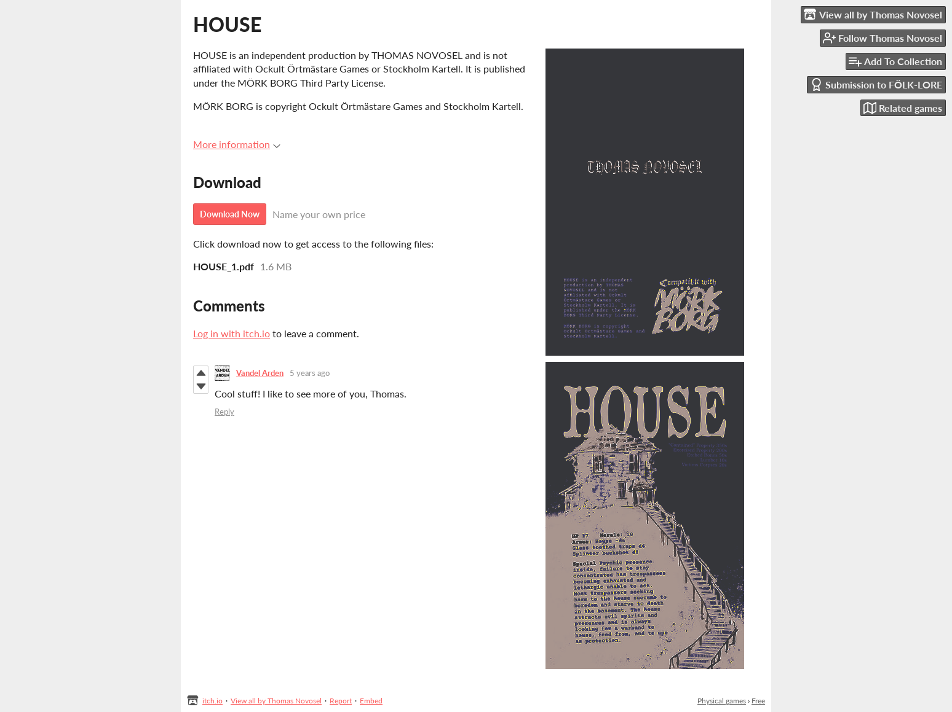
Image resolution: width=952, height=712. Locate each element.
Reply (224, 412)
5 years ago (310, 373)
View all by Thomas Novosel (276, 700)
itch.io (212, 700)
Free (758, 700)
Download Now (230, 214)
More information (236, 144)
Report (341, 700)
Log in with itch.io (231, 333)
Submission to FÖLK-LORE (876, 84)
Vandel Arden (260, 373)
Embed (371, 700)
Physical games (721, 700)
